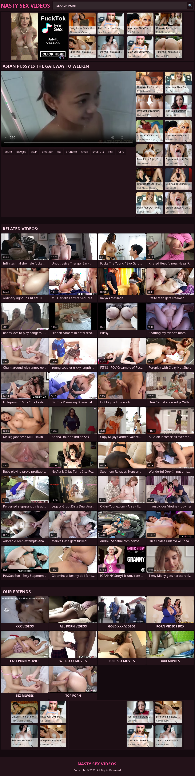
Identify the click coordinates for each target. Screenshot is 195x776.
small (84, 151)
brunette (71, 151)
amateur (47, 151)
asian (34, 151)
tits (59, 151)
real (110, 151)
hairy (121, 151)
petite (8, 151)
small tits (98, 151)
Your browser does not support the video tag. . (68, 109)
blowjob (21, 151)
